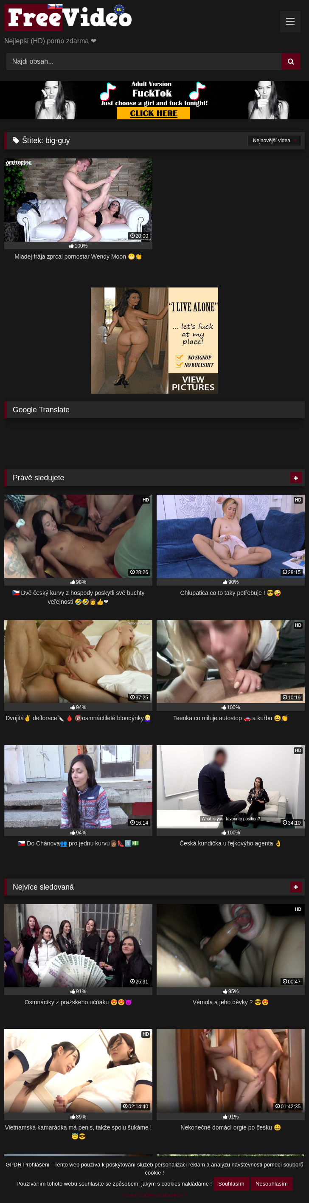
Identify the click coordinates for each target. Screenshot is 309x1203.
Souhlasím (231, 1183)
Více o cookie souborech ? (154, 1195)
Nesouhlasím (272, 1183)
